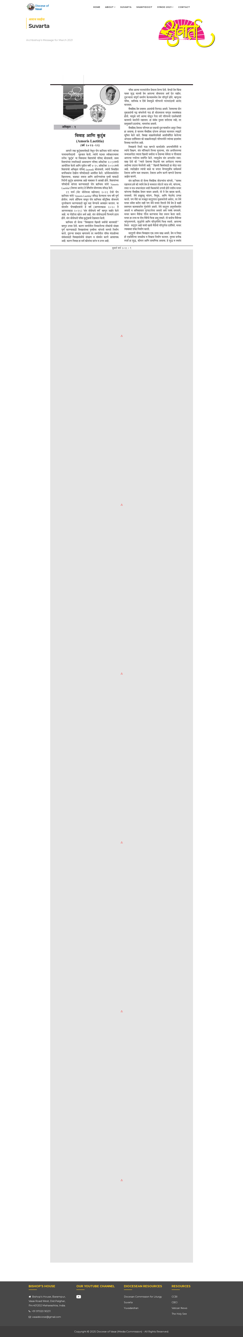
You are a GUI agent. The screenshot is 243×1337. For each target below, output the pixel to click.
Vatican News (179, 1308)
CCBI (175, 1296)
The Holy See (179, 1313)
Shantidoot (144, 7)
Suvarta (125, 7)
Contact (184, 7)
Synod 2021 (165, 7)
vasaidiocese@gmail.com (45, 1316)
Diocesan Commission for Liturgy (143, 1296)
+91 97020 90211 (40, 1311)
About (110, 7)
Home (96, 7)
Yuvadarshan (131, 1308)
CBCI (175, 1302)
